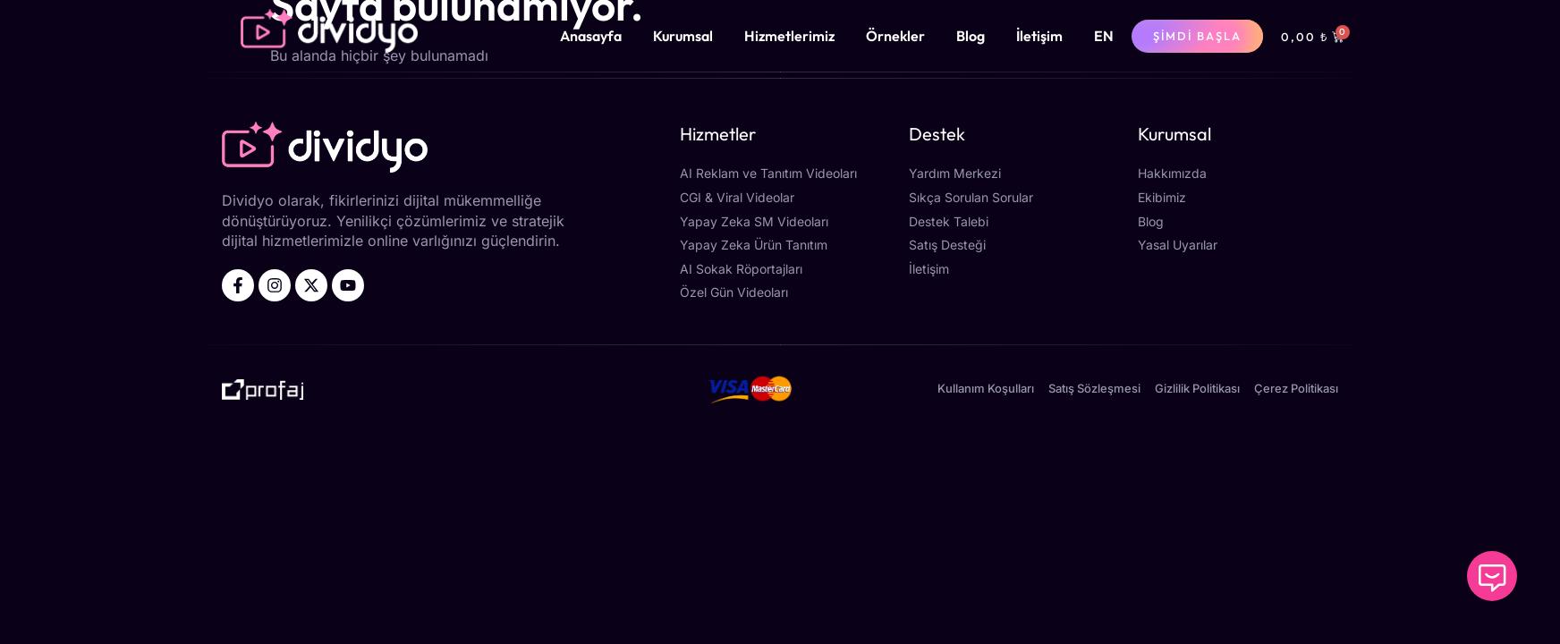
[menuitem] (1104, 36)
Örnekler (895, 36)
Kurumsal (683, 36)
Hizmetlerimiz (789, 36)
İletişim (1039, 36)
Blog (970, 36)
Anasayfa (591, 36)
